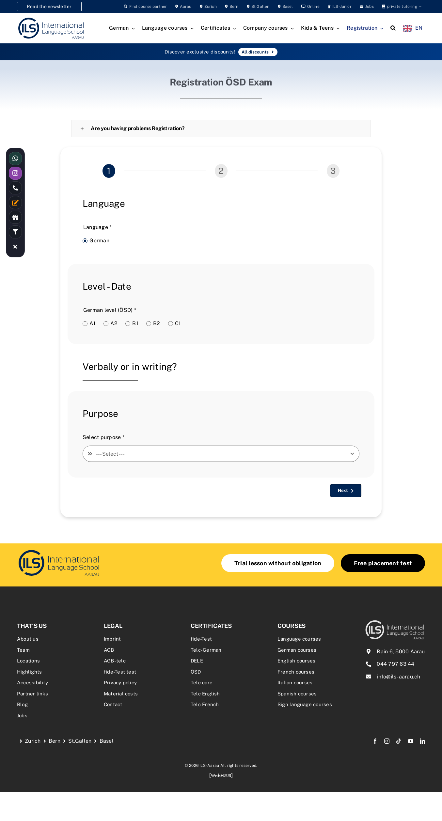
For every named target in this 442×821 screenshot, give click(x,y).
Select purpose (103, 437)
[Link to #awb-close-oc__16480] (15, 246)
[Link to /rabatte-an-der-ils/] (15, 217)
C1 (178, 323)
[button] (221, 128)
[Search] (393, 28)
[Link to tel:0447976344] (15, 187)
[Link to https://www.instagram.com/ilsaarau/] (15, 173)
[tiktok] (398, 741)
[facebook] (375, 741)
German (99, 240)
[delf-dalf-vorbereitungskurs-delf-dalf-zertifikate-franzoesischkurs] (59, 551)
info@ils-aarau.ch (398, 677)
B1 (135, 323)
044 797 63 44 (395, 664)
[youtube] (410, 741)
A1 (92, 323)
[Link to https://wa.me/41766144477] (15, 158)
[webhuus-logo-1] (221, 775)
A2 (113, 323)
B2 (156, 323)
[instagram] (386, 741)
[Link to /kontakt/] (15, 202)
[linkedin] (422, 741)
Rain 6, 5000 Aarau (401, 651)
